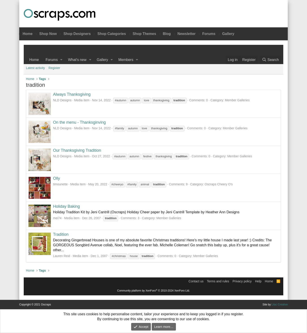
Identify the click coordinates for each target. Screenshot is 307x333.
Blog (167, 34)
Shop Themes (144, 34)
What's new (77, 60)
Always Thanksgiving (72, 94)
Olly (56, 178)
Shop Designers (77, 34)
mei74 (57, 218)
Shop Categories (111, 34)
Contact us (196, 281)
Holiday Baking (66, 206)
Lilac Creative (279, 304)
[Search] (270, 60)
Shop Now (48, 34)
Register (54, 68)
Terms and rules (218, 281)
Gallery (228, 34)
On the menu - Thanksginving (79, 122)
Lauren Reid (61, 256)
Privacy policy (242, 281)
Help (258, 281)
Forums (208, 34)
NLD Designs (62, 100)
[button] (61, 60)
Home (27, 34)
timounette (60, 184)
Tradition (60, 234)
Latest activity (35, 68)
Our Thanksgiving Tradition (77, 150)
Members (125, 60)
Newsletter (186, 34)
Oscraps (59, 15)
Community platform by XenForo (153, 290)
